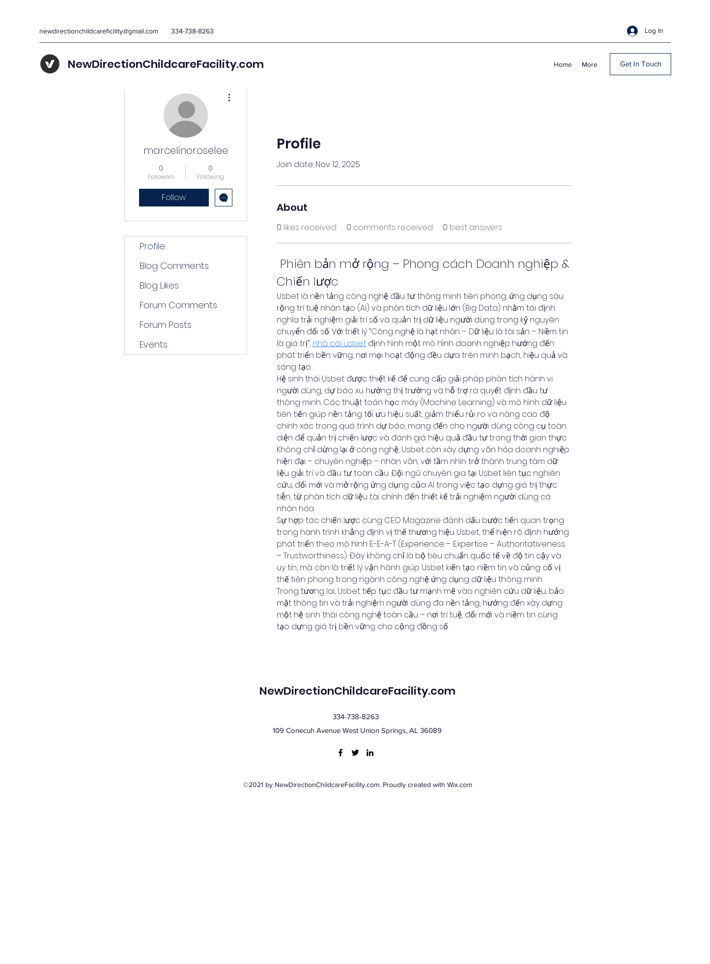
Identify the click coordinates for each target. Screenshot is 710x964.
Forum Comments (178, 305)
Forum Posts (166, 325)
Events (154, 344)
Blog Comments (174, 266)
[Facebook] (340, 753)
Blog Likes (159, 285)
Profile (152, 246)
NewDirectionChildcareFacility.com (166, 64)
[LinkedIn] (370, 753)
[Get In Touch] (640, 64)
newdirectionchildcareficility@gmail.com (98, 31)
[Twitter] (355, 753)
